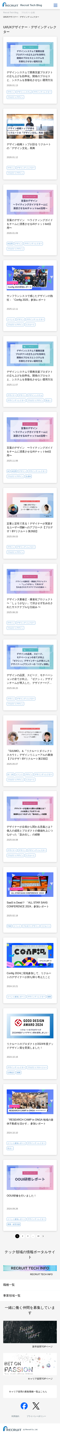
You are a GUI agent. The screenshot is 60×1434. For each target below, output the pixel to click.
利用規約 (15, 1416)
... (33, 1236)
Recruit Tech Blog (10, 12)
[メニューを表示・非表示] (55, 5)
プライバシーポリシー (36, 1416)
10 (38, 1236)
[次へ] (43, 1236)
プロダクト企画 (28, 12)
